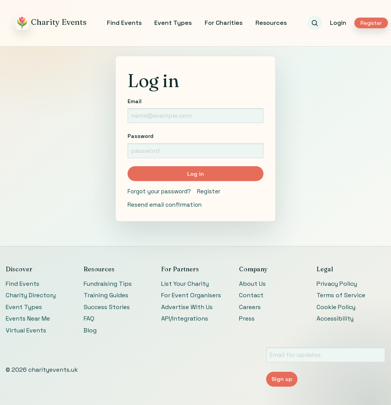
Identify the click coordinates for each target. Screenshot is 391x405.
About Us (252, 284)
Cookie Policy (336, 307)
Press (247, 318)
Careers (250, 307)
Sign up (281, 379)
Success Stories (107, 307)
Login (338, 23)
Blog (90, 330)
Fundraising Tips (108, 284)
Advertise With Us (187, 307)
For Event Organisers (191, 295)
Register (371, 23)
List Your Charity (185, 284)
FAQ (89, 318)
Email (135, 101)
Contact (251, 295)
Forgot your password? (159, 191)
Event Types (173, 23)
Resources (271, 23)
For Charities (223, 23)
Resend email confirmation (165, 204)
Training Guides (106, 295)
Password (140, 136)
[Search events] (314, 23)
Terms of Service (341, 295)
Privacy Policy (337, 284)
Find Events (124, 23)
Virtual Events (26, 330)
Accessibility (335, 318)
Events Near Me (28, 318)
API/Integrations (184, 318)
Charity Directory (31, 295)
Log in (195, 173)
